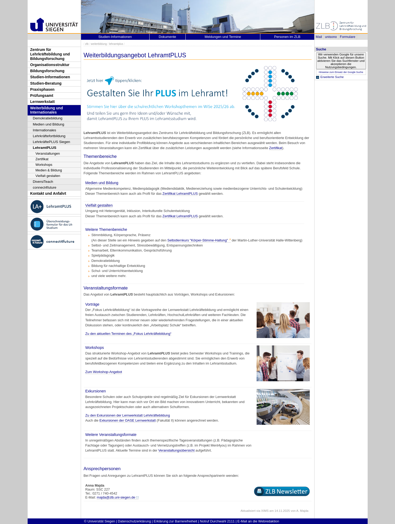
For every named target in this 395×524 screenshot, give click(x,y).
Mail (319, 37)
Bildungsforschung (47, 71)
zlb (86, 43)
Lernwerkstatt (42, 101)
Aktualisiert (248, 510)
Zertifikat (42, 159)
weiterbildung (99, 43)
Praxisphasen (42, 89)
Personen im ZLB (287, 37)
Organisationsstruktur (50, 65)
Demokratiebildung (48, 118)
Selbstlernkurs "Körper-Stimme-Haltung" (197, 240)
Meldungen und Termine (223, 37)
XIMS (265, 510)
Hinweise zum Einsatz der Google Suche (341, 72)
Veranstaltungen (48, 153)
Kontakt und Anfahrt (48, 193)
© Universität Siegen (99, 521)
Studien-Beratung (46, 83)
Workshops (44, 165)
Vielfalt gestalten (48, 176)
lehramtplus (116, 43)
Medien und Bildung (48, 124)
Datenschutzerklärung (134, 521)
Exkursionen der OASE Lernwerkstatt (127, 420)
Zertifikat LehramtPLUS (180, 194)
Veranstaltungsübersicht (176, 450)
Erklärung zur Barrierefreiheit (175, 521)
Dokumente (167, 37)
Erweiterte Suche (332, 77)
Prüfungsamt (41, 95)
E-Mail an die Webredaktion (258, 521)
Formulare (347, 37)
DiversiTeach (43, 182)
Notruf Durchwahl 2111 (217, 521)
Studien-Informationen (50, 77)
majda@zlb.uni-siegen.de (116, 497)
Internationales (44, 130)
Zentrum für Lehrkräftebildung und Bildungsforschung (50, 53)
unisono (331, 37)
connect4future (45, 187)
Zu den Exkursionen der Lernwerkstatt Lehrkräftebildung (127, 415)
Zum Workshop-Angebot (103, 372)
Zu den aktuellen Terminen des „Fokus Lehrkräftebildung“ (128, 334)
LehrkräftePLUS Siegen (51, 142)
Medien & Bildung (49, 170)
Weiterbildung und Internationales (46, 110)
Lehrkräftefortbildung (49, 136)
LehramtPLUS (44, 148)
